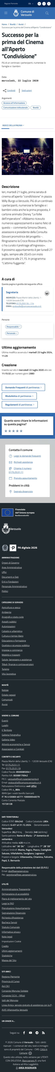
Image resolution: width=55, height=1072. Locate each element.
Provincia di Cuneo (11, 981)
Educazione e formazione (14, 640)
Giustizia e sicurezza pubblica (15, 645)
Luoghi (5, 725)
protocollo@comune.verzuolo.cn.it (27, 306)
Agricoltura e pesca (11, 607)
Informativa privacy (11, 932)
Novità (13, 24)
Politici (5, 591)
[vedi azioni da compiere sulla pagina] (24, 90)
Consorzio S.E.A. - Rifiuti (13, 995)
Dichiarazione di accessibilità (15, 894)
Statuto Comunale (11, 927)
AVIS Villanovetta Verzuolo (15, 1010)
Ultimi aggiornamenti (12, 951)
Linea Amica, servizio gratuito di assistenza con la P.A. (28, 1005)
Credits (5, 946)
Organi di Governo (10, 562)
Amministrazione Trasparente (16, 889)
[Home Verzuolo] (26, 13)
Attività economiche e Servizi (16, 744)
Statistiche (7, 955)
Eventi (5, 720)
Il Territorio (7, 730)
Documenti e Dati (10, 577)
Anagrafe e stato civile (13, 617)
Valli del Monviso (10, 1000)
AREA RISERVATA (26, 1067)
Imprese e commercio (12, 650)
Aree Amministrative (12, 567)
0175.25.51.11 (12, 765)
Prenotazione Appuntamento (16, 908)
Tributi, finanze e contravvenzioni (18, 664)
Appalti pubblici (9, 621)
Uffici (4, 572)
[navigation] (6, 13)
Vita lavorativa (9, 674)
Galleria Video (8, 739)
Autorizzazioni (8, 626)
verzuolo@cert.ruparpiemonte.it (23, 779)
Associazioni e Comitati (13, 749)
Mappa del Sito (9, 960)
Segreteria (12, 292)
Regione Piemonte (11, 976)
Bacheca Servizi (9, 922)
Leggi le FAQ (8, 903)
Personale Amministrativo (14, 586)
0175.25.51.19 (13, 768)
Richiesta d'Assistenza (12, 917)
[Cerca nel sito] (47, 13)
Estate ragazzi (9, 695)
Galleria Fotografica (11, 735)
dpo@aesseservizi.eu (18, 871)
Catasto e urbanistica (12, 631)
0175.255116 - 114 (25, 303)
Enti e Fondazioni (10, 581)
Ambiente (6, 612)
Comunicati (7, 699)
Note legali (7, 936)
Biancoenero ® (29, 1060)
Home (4, 24)
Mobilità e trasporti (11, 655)
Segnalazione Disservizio (14, 913)
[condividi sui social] (9, 90)
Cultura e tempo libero (12, 636)
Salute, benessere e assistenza (17, 659)
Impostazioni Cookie (11, 941)
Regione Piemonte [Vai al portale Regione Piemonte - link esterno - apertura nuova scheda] (11, 3)
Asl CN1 (6, 986)
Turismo (5, 669)
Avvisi (21, 24)
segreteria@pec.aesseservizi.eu (21, 874)
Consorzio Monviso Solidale (15, 991)
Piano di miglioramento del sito (17, 898)
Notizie (5, 690)
